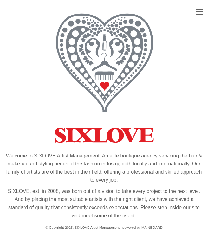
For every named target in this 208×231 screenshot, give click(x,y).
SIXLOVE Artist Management (104, 78)
